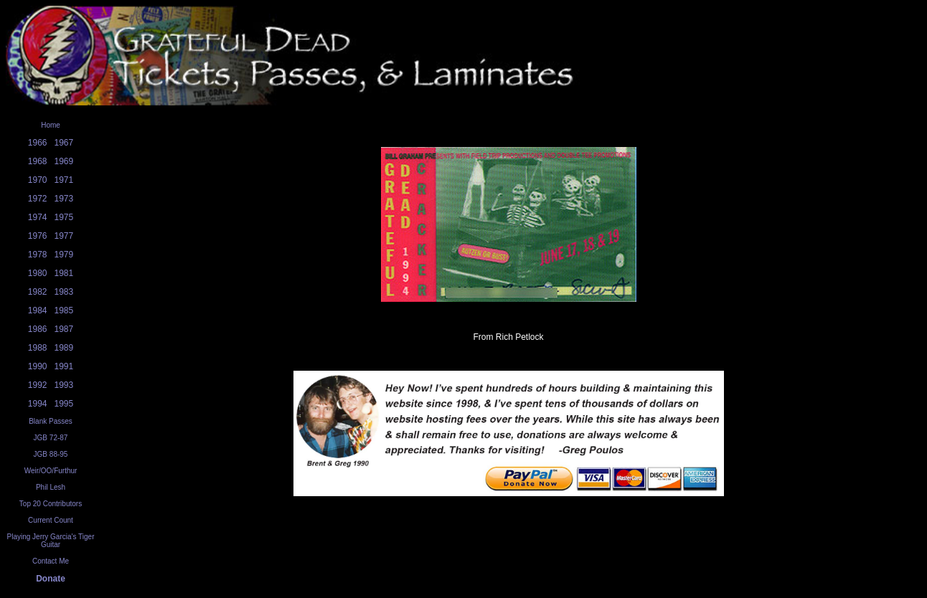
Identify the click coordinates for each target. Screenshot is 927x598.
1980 (37, 273)
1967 (64, 143)
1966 (37, 143)
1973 (64, 199)
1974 (37, 217)
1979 (64, 255)
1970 (37, 180)
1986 (37, 329)
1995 (64, 404)
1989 (64, 348)
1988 (37, 348)
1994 (37, 404)
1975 (64, 217)
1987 (64, 329)
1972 (37, 199)
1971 (64, 180)
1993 (64, 385)
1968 (37, 161)
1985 (64, 310)
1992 (37, 385)
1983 (64, 292)
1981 (64, 273)
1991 (64, 366)
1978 (37, 255)
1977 (64, 236)
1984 (37, 310)
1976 (37, 236)
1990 (37, 366)
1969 (64, 161)
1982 (37, 292)
